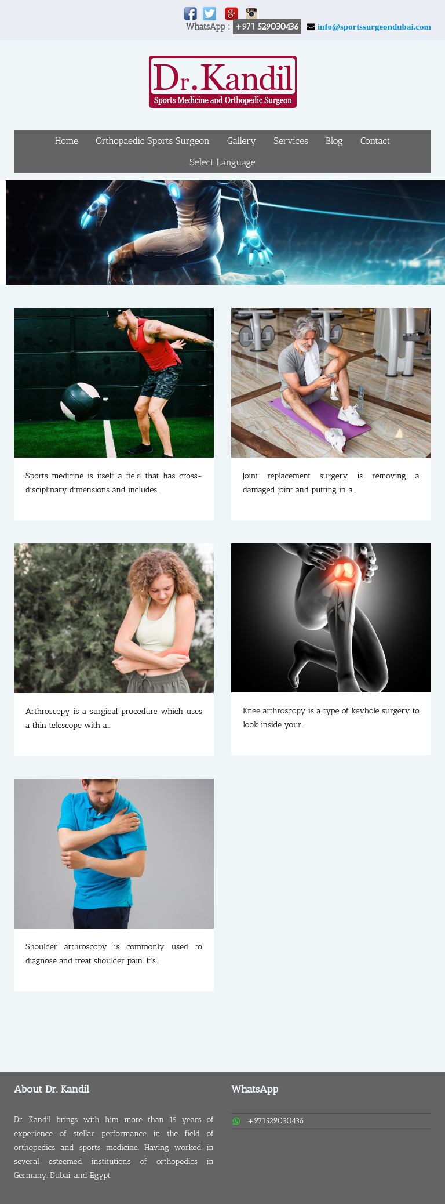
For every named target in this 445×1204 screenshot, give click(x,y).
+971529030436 (275, 1121)
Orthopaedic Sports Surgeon (153, 140)
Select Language (222, 162)
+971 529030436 (267, 26)
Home (66, 140)
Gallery (241, 140)
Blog (334, 140)
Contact (375, 140)
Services (290, 140)
